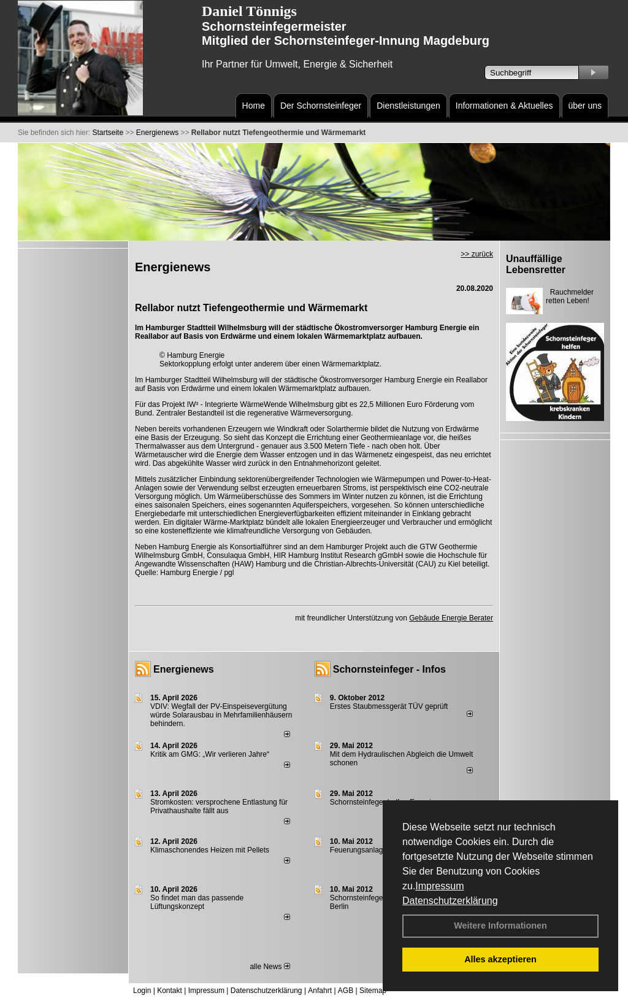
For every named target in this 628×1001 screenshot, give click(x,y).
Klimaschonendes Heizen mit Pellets (209, 850)
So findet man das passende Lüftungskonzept (196, 902)
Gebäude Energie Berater (451, 618)
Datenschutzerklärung (450, 900)
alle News (269, 966)
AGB (345, 990)
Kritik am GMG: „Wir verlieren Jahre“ (209, 754)
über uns (585, 105)
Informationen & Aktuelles (504, 105)
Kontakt (169, 990)
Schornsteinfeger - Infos (389, 669)
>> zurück (477, 254)
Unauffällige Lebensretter (535, 264)
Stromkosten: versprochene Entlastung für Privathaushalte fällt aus (219, 806)
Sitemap (372, 990)
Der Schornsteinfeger (320, 105)
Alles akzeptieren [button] (500, 959)
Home (253, 105)
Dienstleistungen (408, 105)
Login (142, 990)
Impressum (439, 886)
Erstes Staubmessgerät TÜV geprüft (389, 706)
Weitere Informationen (500, 925)
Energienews (183, 669)
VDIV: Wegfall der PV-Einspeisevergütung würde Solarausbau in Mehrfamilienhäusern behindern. (221, 715)
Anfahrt (320, 990)
